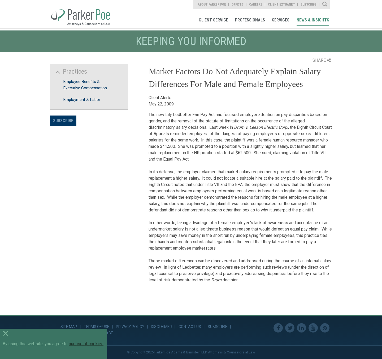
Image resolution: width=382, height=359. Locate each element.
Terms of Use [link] (96, 327)
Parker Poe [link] (84, 14)
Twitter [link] (289, 328)
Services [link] (280, 20)
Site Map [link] (68, 327)
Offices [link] (238, 4)
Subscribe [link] (308, 4)
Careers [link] (255, 4)
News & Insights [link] (313, 20)
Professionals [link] (250, 20)
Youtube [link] (313, 328)
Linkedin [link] (301, 328)
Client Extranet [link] (281, 4)
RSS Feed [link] (324, 328)
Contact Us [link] (190, 327)
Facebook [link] (278, 328)
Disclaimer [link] (161, 327)
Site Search (325, 4)
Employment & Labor (81, 99)
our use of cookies (86, 343)
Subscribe (63, 120)
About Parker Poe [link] (212, 4)
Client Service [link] (213, 20)
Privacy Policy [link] (130, 327)
